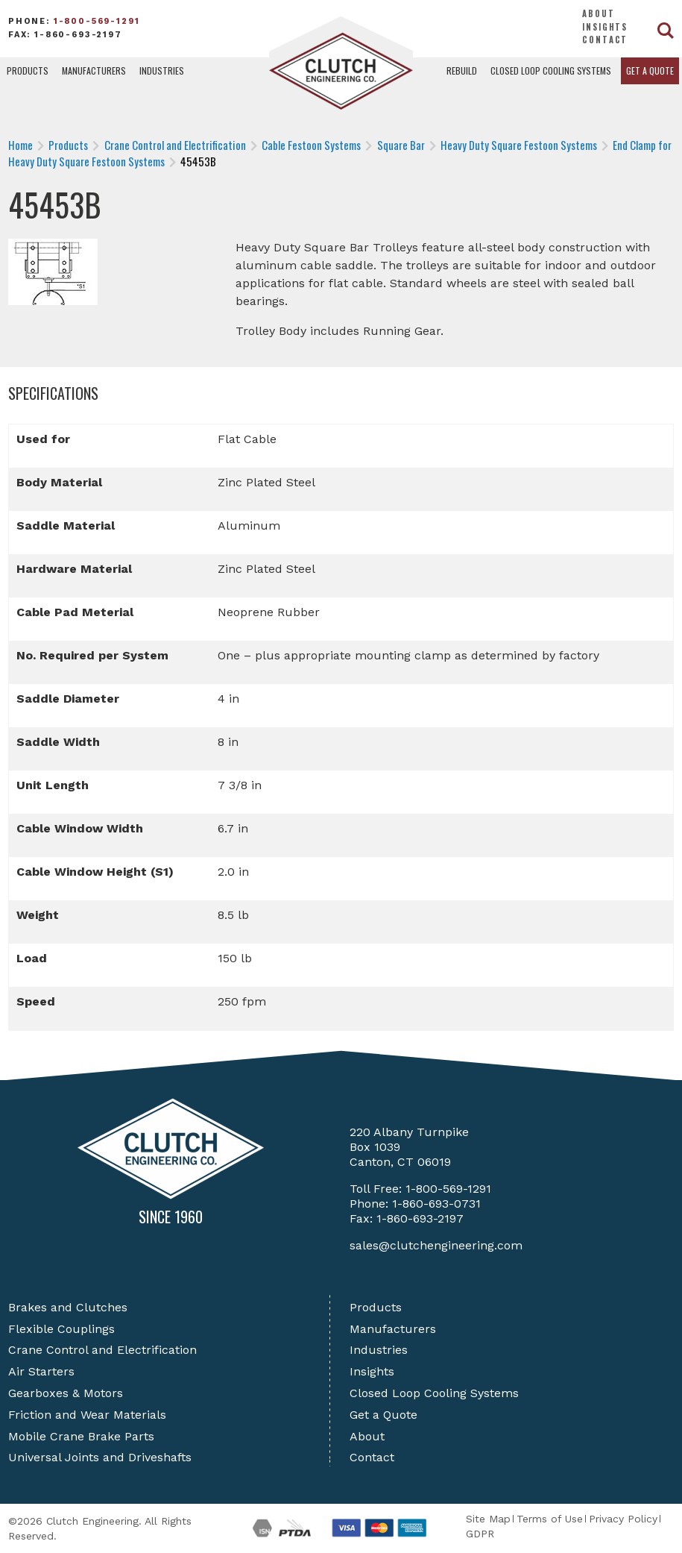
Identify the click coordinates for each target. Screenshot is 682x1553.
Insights (605, 27)
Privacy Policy (623, 1519)
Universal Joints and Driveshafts (100, 1457)
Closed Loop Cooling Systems (550, 70)
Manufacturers (94, 70)
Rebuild (461, 70)
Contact (605, 40)
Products (27, 70)
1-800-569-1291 (97, 21)
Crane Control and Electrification (102, 1350)
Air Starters (41, 1371)
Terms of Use (550, 1519)
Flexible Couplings (61, 1329)
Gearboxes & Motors (65, 1393)
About (598, 13)
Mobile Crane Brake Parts (81, 1436)
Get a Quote (650, 70)
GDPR (480, 1534)
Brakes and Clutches (67, 1307)
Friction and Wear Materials (87, 1415)
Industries (161, 70)
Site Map (488, 1519)
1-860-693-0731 (436, 1203)
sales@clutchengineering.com (436, 1245)
